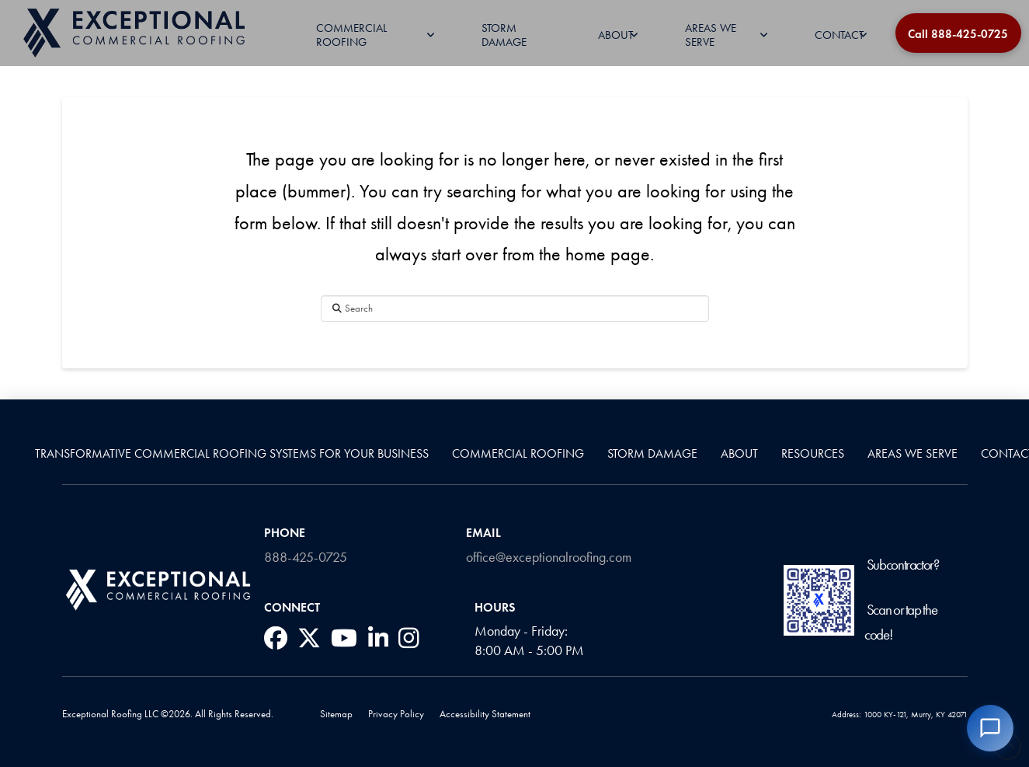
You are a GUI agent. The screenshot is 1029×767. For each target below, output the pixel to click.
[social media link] (275, 638)
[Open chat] (990, 728)
